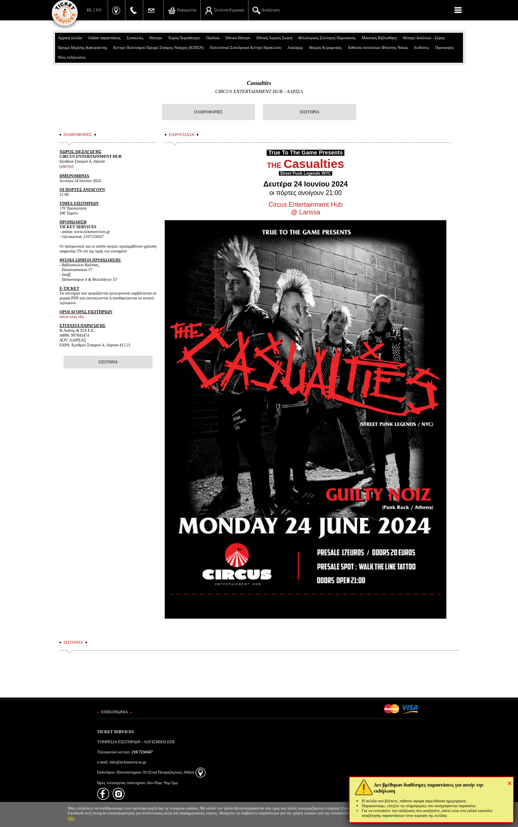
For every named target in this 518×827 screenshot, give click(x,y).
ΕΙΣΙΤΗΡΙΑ (309, 112)
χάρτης (66, 166)
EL (89, 10)
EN (98, 10)
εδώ (71, 818)
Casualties (259, 83)
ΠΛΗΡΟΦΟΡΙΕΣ (208, 112)
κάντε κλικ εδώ (71, 316)
